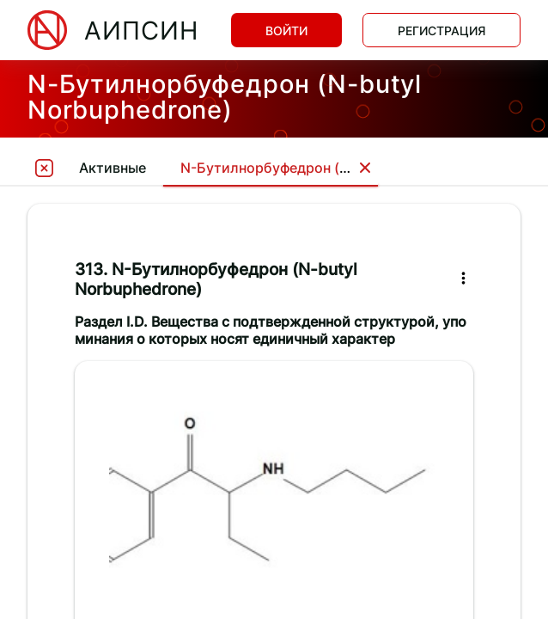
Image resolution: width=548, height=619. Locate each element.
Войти (286, 30)
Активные (112, 167)
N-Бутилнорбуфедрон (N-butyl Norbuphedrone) (341, 167)
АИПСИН (141, 30)
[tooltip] (44, 167)
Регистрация (441, 30)
